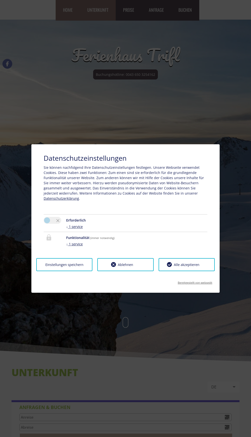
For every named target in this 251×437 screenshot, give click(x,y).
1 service (74, 226)
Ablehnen (125, 264)
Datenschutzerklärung (61, 198)
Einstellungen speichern (64, 264)
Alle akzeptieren (186, 264)
